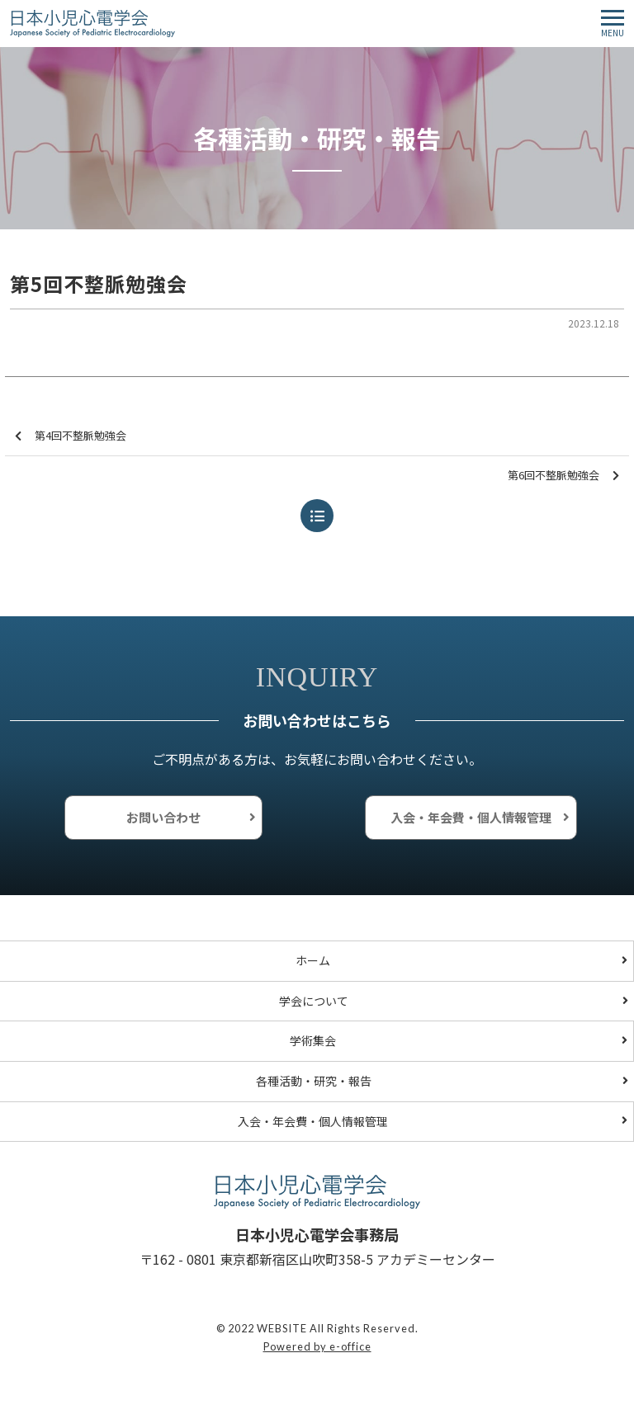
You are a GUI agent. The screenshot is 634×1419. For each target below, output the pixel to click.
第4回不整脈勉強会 (70, 436)
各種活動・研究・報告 (313, 1080)
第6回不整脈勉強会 (563, 475)
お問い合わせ (163, 817)
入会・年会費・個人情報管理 (470, 817)
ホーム (313, 960)
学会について (313, 1000)
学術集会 (313, 1040)
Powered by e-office (317, 1346)
